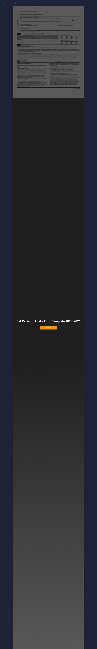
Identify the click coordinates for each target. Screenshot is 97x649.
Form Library (13, 3)
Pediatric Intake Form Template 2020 (45, 3)
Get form (48, 327)
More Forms (20, 3)
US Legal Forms (5, 3)
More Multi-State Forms (30, 3)
